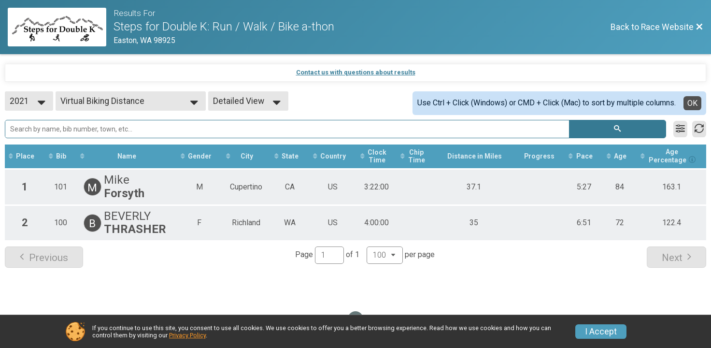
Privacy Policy (187, 335)
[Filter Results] (680, 129)
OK (692, 103)
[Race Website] (61, 27)
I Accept (601, 331)
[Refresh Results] (699, 129)
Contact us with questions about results (355, 72)
